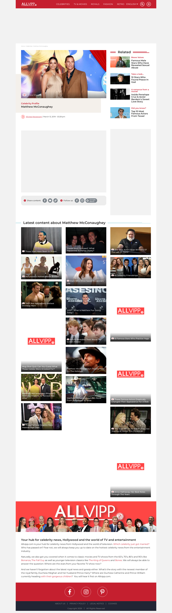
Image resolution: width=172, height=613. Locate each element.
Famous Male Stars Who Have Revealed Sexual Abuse (140, 64)
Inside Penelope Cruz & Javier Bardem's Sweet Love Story (140, 98)
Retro (120, 4)
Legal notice (97, 603)
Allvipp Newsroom (34, 117)
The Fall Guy (37, 560)
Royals (95, 4)
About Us (60, 603)
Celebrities (63, 4)
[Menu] (149, 4)
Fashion (108, 4)
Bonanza (26, 560)
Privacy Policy (78, 603)
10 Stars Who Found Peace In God (139, 79)
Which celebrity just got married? (131, 544)
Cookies (112, 603)
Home (23, 46)
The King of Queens (99, 560)
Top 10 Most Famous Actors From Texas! (139, 113)
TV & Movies (80, 4)
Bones (118, 560)
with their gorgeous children (56, 576)
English (132, 4)
